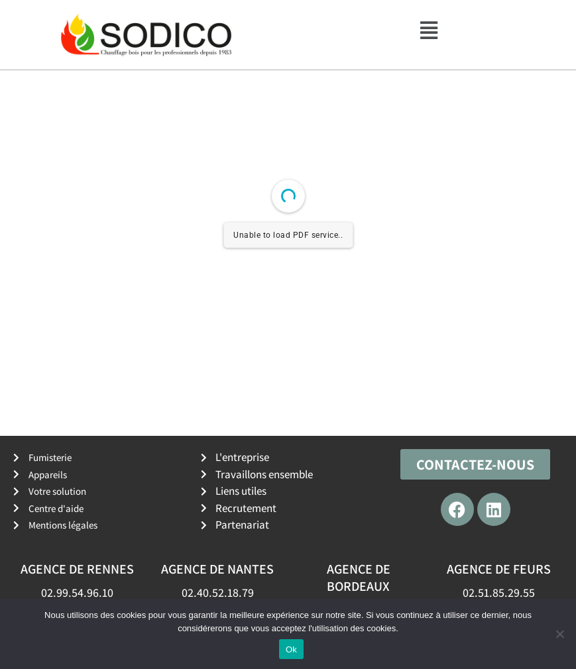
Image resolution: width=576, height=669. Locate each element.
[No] (559, 634)
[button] (428, 30)
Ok (291, 649)
